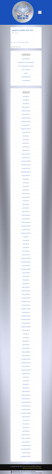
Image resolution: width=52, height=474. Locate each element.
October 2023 (25, 168)
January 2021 (25, 254)
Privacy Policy (38, 468)
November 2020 (25, 262)
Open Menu (40, 12)
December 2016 (25, 402)
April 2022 (25, 208)
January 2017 (25, 398)
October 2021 (25, 229)
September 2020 (25, 269)
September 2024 (25, 128)
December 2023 (25, 161)
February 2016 (25, 438)
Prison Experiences (26, 76)
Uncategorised (26, 80)
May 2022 (25, 204)
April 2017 (25, 388)
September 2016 (25, 413)
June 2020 (25, 276)
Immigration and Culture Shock (26, 62)
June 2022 (25, 200)
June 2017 (25, 380)
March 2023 (25, 193)
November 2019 (25, 301)
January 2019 (25, 312)
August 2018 (25, 330)
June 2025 (25, 100)
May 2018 (25, 341)
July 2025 (25, 96)
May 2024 (25, 143)
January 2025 (25, 114)
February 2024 (25, 154)
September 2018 (25, 326)
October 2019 (25, 305)
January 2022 (25, 218)
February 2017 (25, 395)
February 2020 (25, 290)
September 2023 (25, 172)
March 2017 (25, 391)
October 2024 (25, 125)
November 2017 (25, 362)
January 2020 (25, 294)
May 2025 (25, 103)
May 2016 (25, 427)
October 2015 (25, 452)
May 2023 (25, 186)
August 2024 (25, 132)
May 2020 (25, 280)
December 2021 (25, 222)
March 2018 (25, 348)
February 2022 (25, 215)
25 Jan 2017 (16, 33)
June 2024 (25, 139)
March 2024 (25, 150)
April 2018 (25, 344)
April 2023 (25, 190)
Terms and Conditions (28, 468)
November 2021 (25, 226)
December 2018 (25, 316)
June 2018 (25, 337)
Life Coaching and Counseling (26, 66)
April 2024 (25, 146)
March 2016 (25, 434)
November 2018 (25, 319)
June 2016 (25, 424)
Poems (26, 73)
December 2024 (25, 118)
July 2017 (25, 377)
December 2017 (25, 359)
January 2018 (25, 355)
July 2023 (25, 179)
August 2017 (25, 373)
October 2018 (25, 323)
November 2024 (25, 121)
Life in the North (26, 69)
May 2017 (25, 384)
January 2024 (25, 157)
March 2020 (25, 287)
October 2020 (25, 265)
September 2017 (25, 370)
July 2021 (25, 236)
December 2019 (25, 298)
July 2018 (25, 334)
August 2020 (25, 272)
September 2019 (25, 308)
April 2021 (25, 247)
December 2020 (25, 258)
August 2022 (25, 197)
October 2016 (25, 409)
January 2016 (25, 442)
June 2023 (25, 182)
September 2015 (25, 456)
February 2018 (25, 352)
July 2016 (25, 420)
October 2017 (25, 366)
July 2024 (25, 136)
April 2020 (25, 283)
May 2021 (25, 244)
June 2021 (25, 240)
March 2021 (25, 251)
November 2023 (25, 164)
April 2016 (24, 431)
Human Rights (26, 58)
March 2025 (25, 107)
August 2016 (25, 416)
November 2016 (25, 406)
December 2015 (25, 445)
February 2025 (25, 110)
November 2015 (25, 449)
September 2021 (25, 233)
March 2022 (25, 211)
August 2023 (25, 175)
